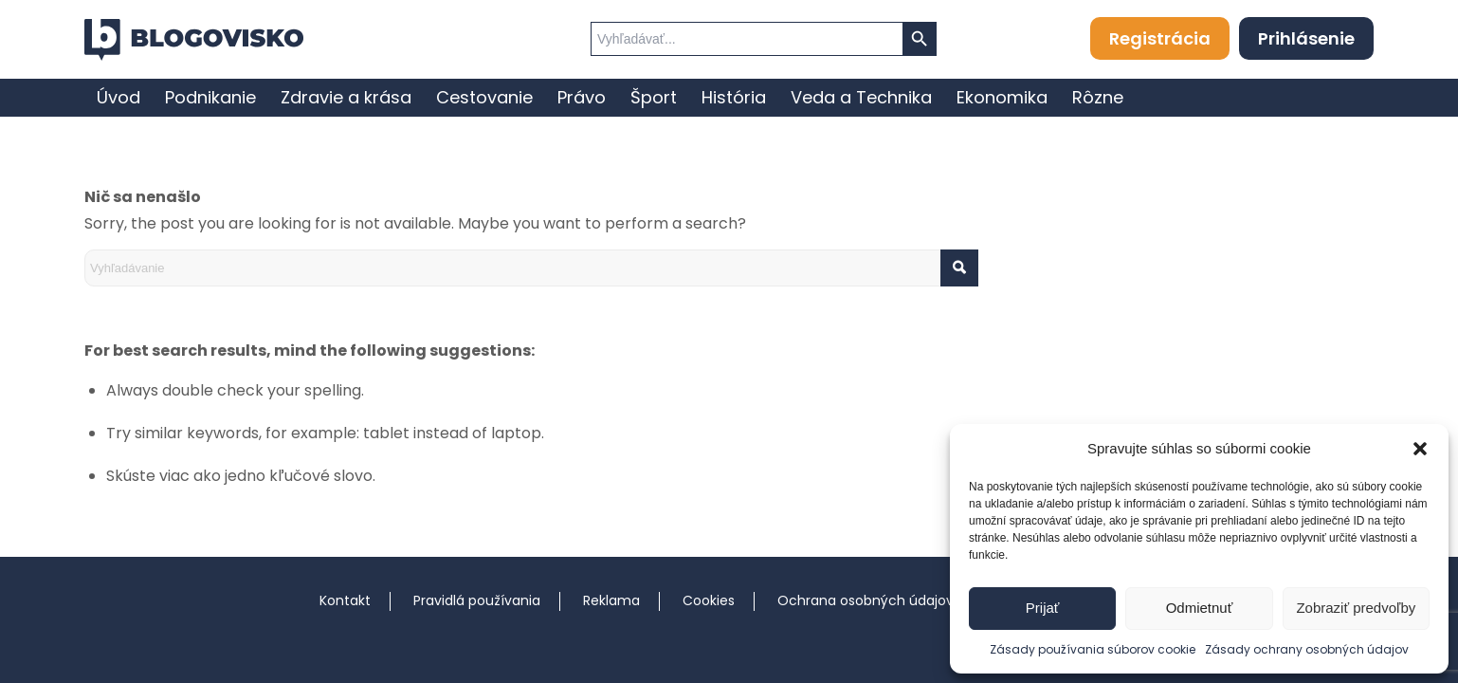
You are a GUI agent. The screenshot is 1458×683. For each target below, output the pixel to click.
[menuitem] (118, 98)
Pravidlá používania (476, 600)
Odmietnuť (1199, 608)
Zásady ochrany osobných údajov (1307, 649)
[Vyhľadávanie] (531, 267)
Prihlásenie (1306, 38)
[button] (1420, 448)
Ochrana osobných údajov (865, 600)
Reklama (611, 600)
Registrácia (1160, 38)
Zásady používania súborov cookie (1092, 649)
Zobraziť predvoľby (1355, 608)
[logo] (193, 40)
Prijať (1043, 608)
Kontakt (345, 600)
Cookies (709, 600)
